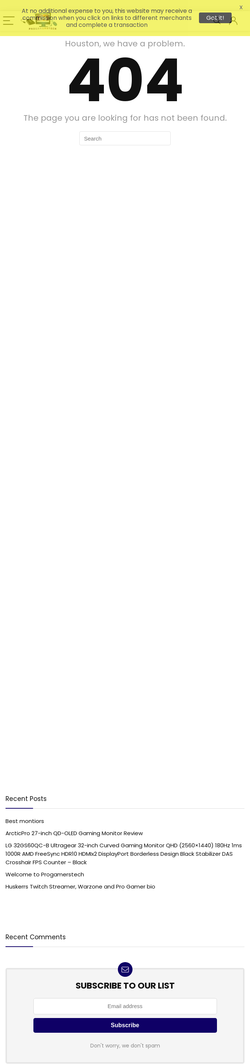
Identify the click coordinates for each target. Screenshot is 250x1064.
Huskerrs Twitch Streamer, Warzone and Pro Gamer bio (80, 882)
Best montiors (25, 816)
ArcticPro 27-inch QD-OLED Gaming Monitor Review (74, 829)
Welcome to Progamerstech (45, 870)
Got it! (215, 18)
